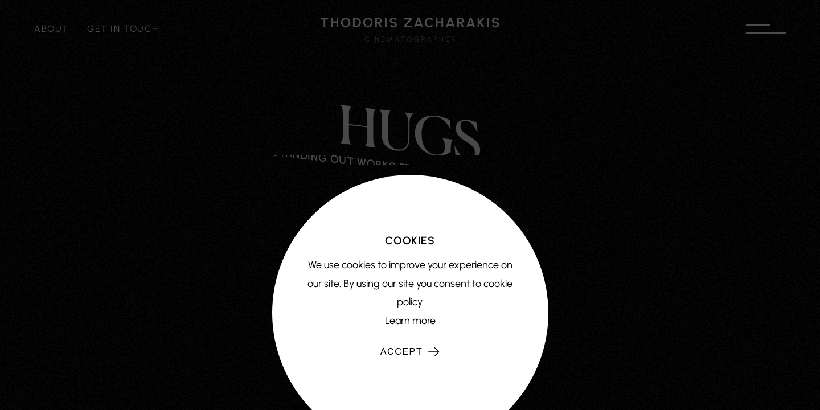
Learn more (410, 320)
